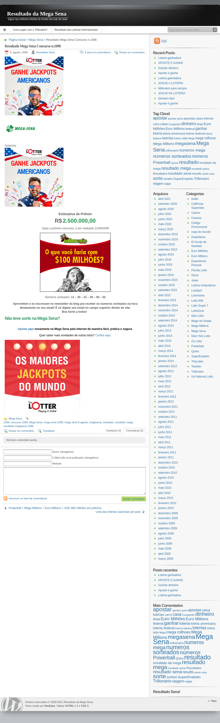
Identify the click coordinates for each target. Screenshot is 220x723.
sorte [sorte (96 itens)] (158, 178)
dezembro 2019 (168, 234)
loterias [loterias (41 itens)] (167, 138)
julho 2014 (164, 330)
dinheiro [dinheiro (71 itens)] (188, 123)
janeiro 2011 (166, 457)
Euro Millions (199, 256)
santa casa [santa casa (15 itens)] (208, 173)
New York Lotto (200, 336)
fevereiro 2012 (167, 396)
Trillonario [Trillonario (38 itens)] (201, 179)
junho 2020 (165, 219)
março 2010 (165, 498)
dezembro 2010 (168, 462)
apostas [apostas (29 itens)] (189, 118)
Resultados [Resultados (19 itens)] (160, 173)
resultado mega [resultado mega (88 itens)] (176, 168)
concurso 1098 (19, 422)
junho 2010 (165, 483)
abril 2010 (164, 493)
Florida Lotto (199, 270)
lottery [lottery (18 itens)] (178, 138)
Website (57, 463)
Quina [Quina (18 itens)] (174, 162)
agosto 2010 (166, 477)
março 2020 (165, 229)
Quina (195, 351)
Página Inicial (5, 29)
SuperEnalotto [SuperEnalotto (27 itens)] (183, 179)
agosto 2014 (166, 325)
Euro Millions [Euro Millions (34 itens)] (175, 129)
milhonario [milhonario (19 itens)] (171, 150)
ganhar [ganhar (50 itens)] (201, 129)
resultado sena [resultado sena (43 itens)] (179, 173)
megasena (95, 422)
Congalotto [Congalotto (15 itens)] (174, 124)
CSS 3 (84, 705)
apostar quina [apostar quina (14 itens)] (175, 118)
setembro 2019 (167, 249)
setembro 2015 (167, 290)
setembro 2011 (167, 417)
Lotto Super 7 (199, 305)
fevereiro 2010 (167, 503)
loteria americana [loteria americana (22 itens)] (174, 133)
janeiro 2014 (166, 361)
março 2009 (165, 558)
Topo (213, 700)
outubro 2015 (166, 285)
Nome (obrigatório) (63, 451)
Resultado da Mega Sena (37, 14)
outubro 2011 (166, 411)
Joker (194, 280)
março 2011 (165, 447)
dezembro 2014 (168, 305)
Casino (195, 212)
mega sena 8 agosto (76, 422)
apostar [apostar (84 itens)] (160, 118)
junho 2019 (165, 264)
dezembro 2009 (168, 513)
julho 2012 (164, 376)
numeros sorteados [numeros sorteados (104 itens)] (172, 156)
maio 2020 (164, 224)
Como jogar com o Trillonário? (30, 29)
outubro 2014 (166, 315)
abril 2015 (164, 295)
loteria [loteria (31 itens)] (157, 133)
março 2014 (165, 351)
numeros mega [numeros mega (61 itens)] (192, 150)
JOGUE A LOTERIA (170, 83)
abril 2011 (164, 442)
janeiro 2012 (166, 401)
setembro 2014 (167, 320)
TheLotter (197, 361)
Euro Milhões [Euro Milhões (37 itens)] (173, 618)
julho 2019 (164, 259)
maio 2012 (164, 381)
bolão (194, 199)
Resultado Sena (45, 52)
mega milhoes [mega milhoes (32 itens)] (205, 138)
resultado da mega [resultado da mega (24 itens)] (167, 663)
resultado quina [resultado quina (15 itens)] (200, 168)
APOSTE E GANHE (170, 63)
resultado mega (124, 422)
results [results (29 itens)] (196, 173)
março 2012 (165, 391)
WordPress (12, 704)
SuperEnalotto (200, 356)
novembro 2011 (168, 406)
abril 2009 (164, 553)
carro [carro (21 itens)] (156, 124)
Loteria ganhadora (169, 58)
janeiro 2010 (166, 508)
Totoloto (196, 366)
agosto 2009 (166, 533)
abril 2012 (164, 386)
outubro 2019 (166, 244)
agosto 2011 (166, 421)
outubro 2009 (166, 523)
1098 (6, 422)
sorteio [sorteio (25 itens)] (168, 179)
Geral (194, 275)
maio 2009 (164, 548)
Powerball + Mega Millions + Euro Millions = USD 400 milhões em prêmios (55, 508)
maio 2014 (164, 340)
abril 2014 (164, 346)
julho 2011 (164, 427)
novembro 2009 (168, 518)
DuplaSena (198, 237)
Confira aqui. (103, 335)
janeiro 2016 (166, 275)
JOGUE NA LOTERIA (171, 93)
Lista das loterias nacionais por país (118, 511)
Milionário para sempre (172, 88)
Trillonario (197, 371)
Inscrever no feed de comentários (28, 498)
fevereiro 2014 (167, 356)
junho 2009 (165, 543)
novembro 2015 (168, 280)
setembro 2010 (167, 472)
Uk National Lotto (202, 376)
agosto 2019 (166, 254)
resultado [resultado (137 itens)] (189, 162)
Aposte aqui (26, 329)
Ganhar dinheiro (168, 68)
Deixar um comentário (132, 52)
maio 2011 (164, 437)
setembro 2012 (167, 366)
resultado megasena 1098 (18, 426)
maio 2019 (164, 269)
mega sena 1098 (53, 422)
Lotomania (197, 295)
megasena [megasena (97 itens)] (185, 143)
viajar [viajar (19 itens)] (167, 183)
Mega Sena (36, 39)
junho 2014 (165, 335)
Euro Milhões (199, 251)
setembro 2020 (167, 203)
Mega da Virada (201, 321)
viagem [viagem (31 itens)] (158, 183)
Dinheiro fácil (166, 98)
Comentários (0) (134, 430)
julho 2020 (164, 214)
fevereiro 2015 (167, 300)
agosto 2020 (166, 209)
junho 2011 (165, 432)
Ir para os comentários (97, 52)
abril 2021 (164, 199)
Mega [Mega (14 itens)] (191, 138)
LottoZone (197, 310)
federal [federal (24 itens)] (190, 129)
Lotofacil (196, 290)
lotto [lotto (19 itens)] (185, 138)
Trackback (49, 430)
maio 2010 (164, 487)
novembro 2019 (168, 239)
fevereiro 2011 (167, 452)
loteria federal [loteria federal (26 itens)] (195, 133)
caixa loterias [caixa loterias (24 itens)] (204, 118)
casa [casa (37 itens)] (164, 124)
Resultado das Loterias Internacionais (76, 29)
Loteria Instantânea (203, 285)
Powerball (197, 346)
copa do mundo (201, 232)
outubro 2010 (166, 467)
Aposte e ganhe (168, 73)
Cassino (196, 218)
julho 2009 (164, 538)
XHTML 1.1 (71, 705)
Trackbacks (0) (113, 430)
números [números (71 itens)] (200, 156)
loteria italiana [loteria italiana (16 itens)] (183, 628)
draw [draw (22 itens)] (200, 124)
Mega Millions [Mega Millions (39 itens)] (163, 144)
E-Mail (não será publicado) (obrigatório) (75, 457)
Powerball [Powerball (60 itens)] (161, 162)
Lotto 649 (197, 300)
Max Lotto (197, 315)
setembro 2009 (167, 528)
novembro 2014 (168, 310)
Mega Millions (199, 326)
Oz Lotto (196, 341)
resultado (108, 422)
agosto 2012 (166, 371)
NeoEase (49, 705)
